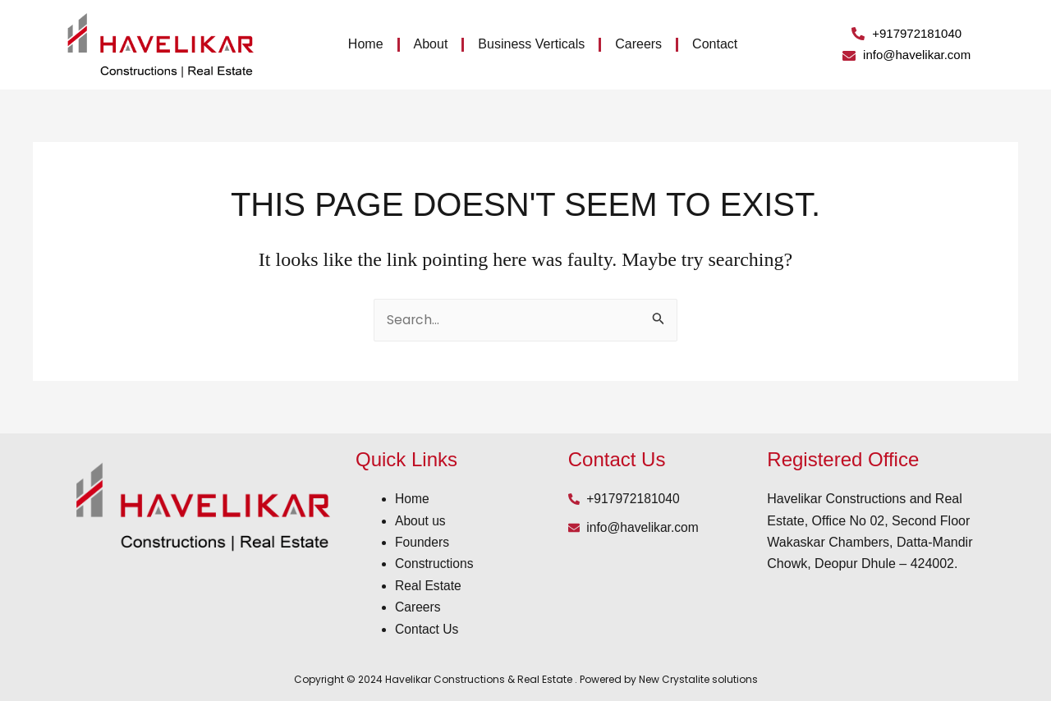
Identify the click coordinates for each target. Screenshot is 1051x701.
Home (365, 44)
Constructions (435, 563)
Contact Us (427, 629)
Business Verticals (531, 44)
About (431, 44)
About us (421, 521)
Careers (638, 44)
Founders (423, 542)
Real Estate (429, 586)
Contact (714, 44)
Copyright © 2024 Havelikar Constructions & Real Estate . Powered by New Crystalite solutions (526, 679)
